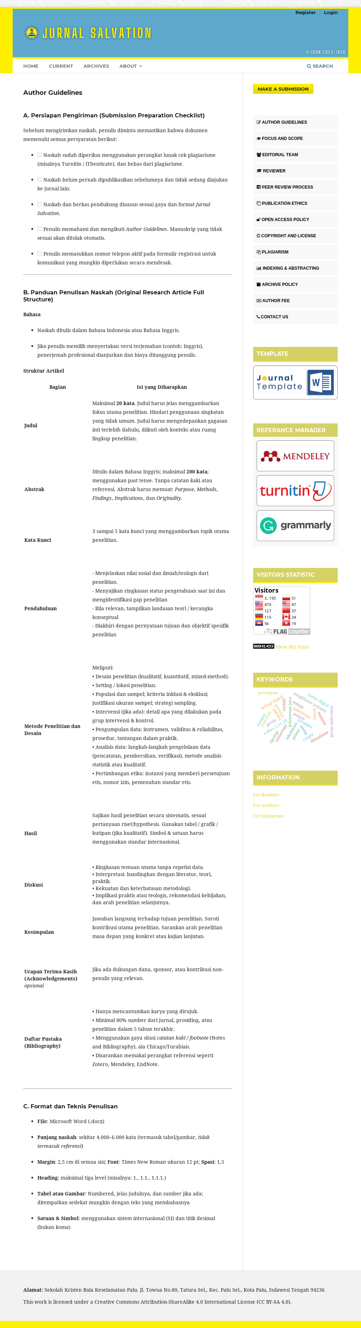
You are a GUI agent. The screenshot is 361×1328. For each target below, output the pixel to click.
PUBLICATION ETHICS (282, 203)
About (129, 66)
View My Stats (292, 646)
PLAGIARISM (272, 252)
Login (331, 12)
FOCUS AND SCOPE (280, 138)
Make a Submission (283, 89)
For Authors (266, 805)
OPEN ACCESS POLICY (283, 219)
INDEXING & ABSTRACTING (288, 268)
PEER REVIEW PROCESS (285, 187)
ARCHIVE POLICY (277, 284)
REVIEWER (271, 171)
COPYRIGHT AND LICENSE (286, 235)
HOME (30, 66)
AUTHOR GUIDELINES (282, 122)
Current (61, 66)
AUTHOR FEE (273, 300)
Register (305, 12)
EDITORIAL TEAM (277, 154)
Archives (96, 66)
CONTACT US (272, 316)
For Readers (266, 794)
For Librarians (268, 816)
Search (320, 66)
